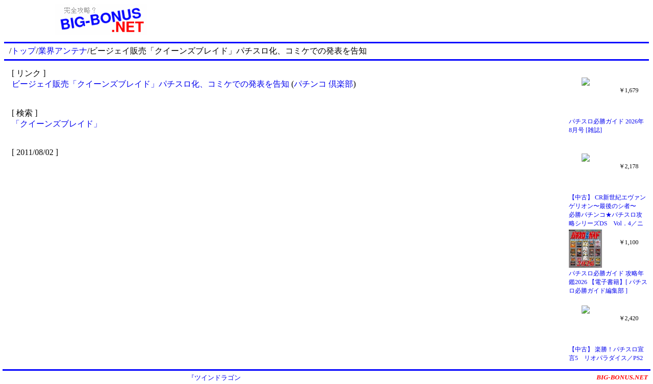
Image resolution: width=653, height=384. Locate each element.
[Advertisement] (423, 19)
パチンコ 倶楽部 (323, 84)
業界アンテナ (62, 50)
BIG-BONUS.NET (622, 377)
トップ (23, 50)
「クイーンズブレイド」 (57, 123)
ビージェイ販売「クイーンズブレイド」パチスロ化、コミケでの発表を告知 (150, 84)
